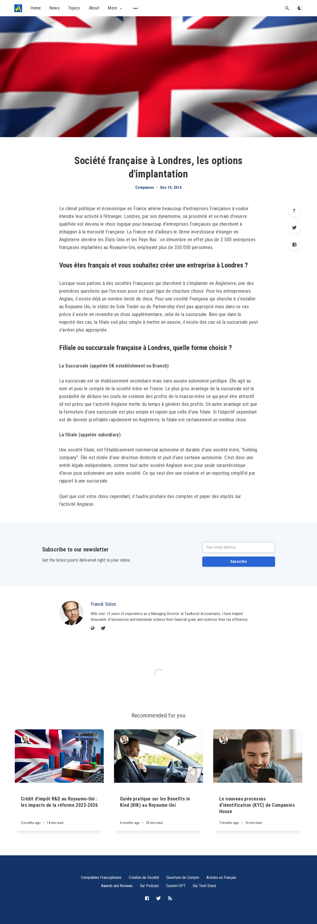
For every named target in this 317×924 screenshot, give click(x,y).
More (115, 8)
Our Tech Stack (204, 885)
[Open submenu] (135, 8)
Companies (144, 187)
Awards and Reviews (117, 885)
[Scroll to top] (294, 211)
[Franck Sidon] (71, 613)
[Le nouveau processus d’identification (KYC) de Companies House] (257, 807)
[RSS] (170, 898)
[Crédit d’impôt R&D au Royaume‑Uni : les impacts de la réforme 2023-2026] (59, 807)
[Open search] (287, 8)
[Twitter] (294, 228)
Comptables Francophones (101, 877)
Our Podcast (149, 885)
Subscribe (238, 561)
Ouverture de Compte (182, 877)
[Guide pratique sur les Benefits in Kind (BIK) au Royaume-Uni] (158, 807)
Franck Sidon (103, 604)
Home (36, 7)
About (94, 7)
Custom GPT (176, 885)
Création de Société (144, 877)
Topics (74, 7)
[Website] (93, 628)
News (54, 7)
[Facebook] (294, 245)
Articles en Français (221, 877)
